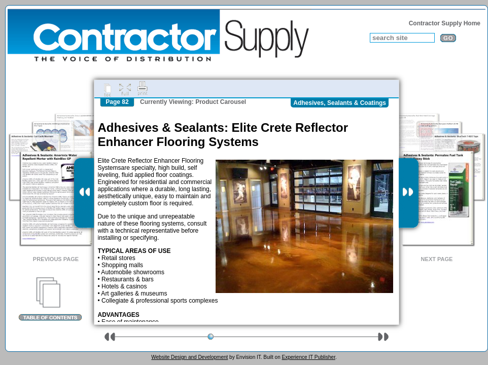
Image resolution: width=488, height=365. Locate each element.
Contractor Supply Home (444, 23)
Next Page (437, 259)
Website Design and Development (189, 357)
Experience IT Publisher (308, 357)
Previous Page (56, 259)
